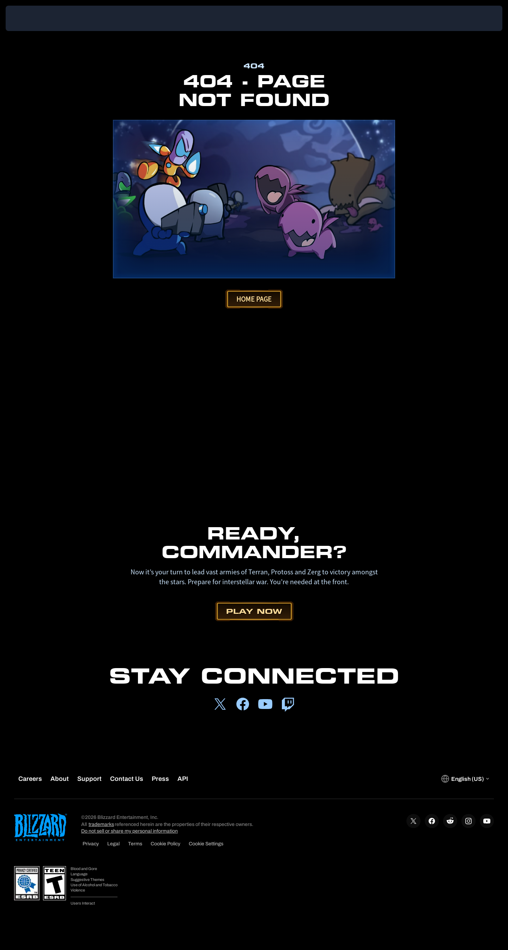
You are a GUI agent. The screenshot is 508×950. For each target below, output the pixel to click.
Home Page (254, 299)
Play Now (254, 611)
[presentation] (32, 18)
